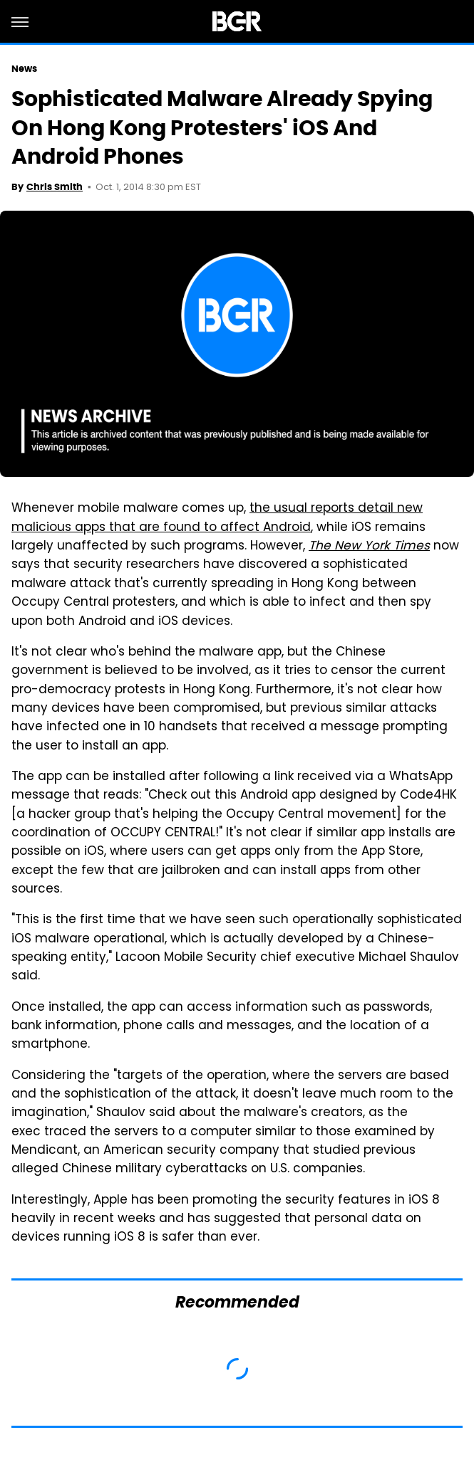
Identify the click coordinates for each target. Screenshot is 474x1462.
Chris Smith (54, 187)
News (24, 69)
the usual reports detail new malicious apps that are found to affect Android (217, 518)
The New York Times (369, 547)
